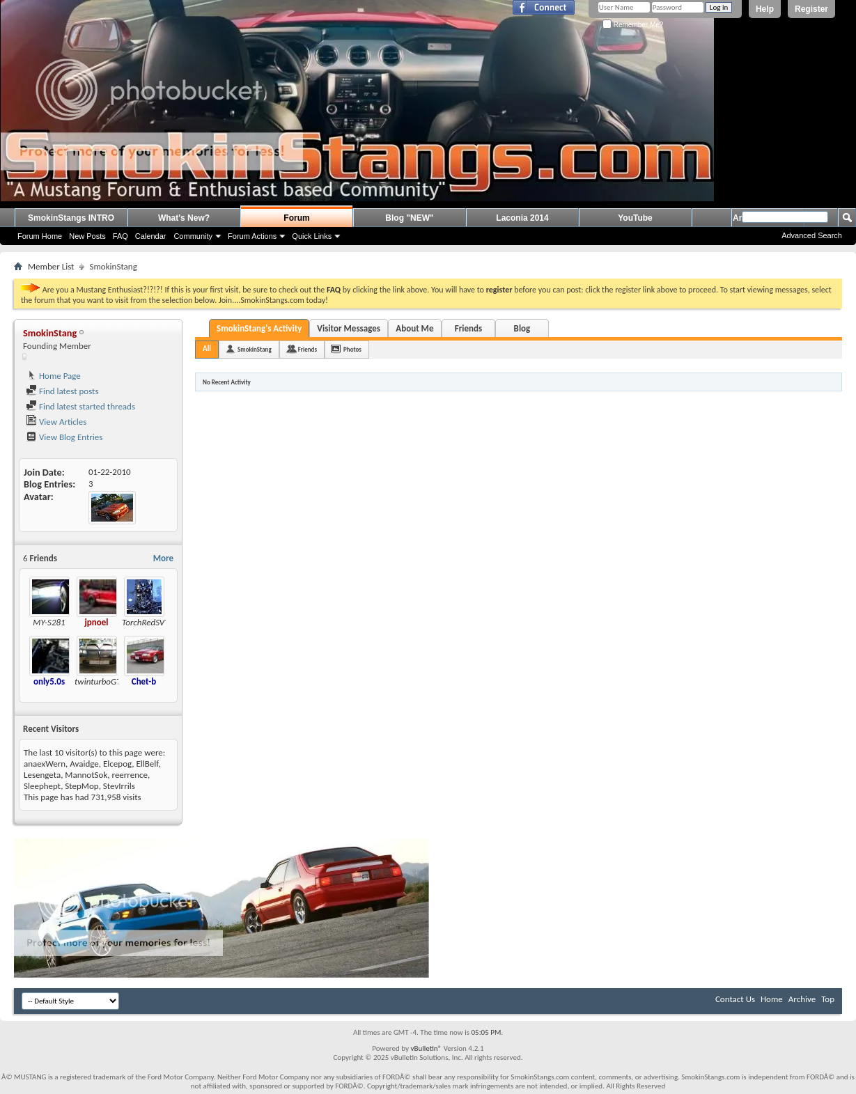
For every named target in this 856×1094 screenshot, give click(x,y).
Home (772, 999)
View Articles (56, 421)
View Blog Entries (64, 437)
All (207, 348)
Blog (522, 328)
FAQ (120, 236)
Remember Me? (632, 25)
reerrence (130, 774)
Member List (51, 266)
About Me (414, 328)
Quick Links (312, 236)
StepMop (81, 786)
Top (827, 999)
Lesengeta (42, 774)
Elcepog (117, 763)
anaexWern (44, 763)
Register (811, 9)
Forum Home (39, 236)
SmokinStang (255, 349)
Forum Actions (252, 236)
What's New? (184, 218)
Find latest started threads (80, 406)
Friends (468, 328)
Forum (296, 218)
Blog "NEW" (409, 218)
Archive (802, 999)
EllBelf (147, 763)
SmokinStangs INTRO (71, 218)
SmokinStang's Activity (259, 328)
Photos (352, 349)
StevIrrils (119, 786)
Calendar (150, 236)
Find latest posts (62, 391)
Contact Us (735, 999)
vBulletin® (426, 1048)
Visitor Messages (348, 328)
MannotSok (86, 774)
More (163, 558)
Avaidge (84, 763)
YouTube (635, 218)
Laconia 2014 (522, 218)
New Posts (87, 236)
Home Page (53, 375)
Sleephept (42, 786)
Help (765, 9)
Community (192, 236)
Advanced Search (811, 235)
